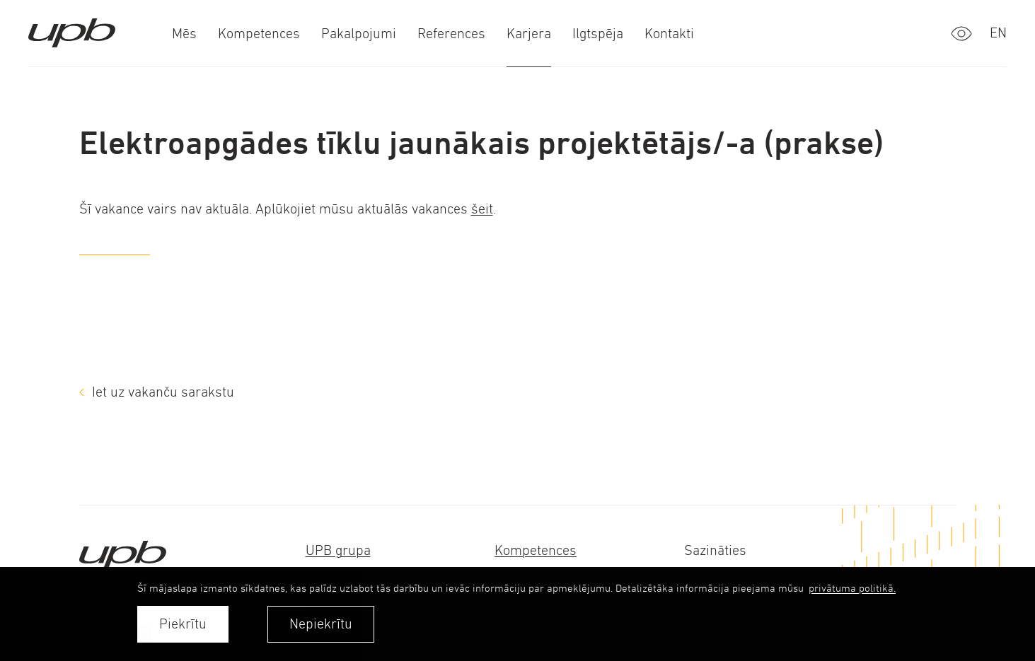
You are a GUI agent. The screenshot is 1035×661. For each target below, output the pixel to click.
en (998, 33)
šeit (482, 209)
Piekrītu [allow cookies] (183, 624)
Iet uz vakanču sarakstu (163, 392)
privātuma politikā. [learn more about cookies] (852, 588)
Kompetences (536, 550)
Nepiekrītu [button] (320, 624)
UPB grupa (338, 550)
